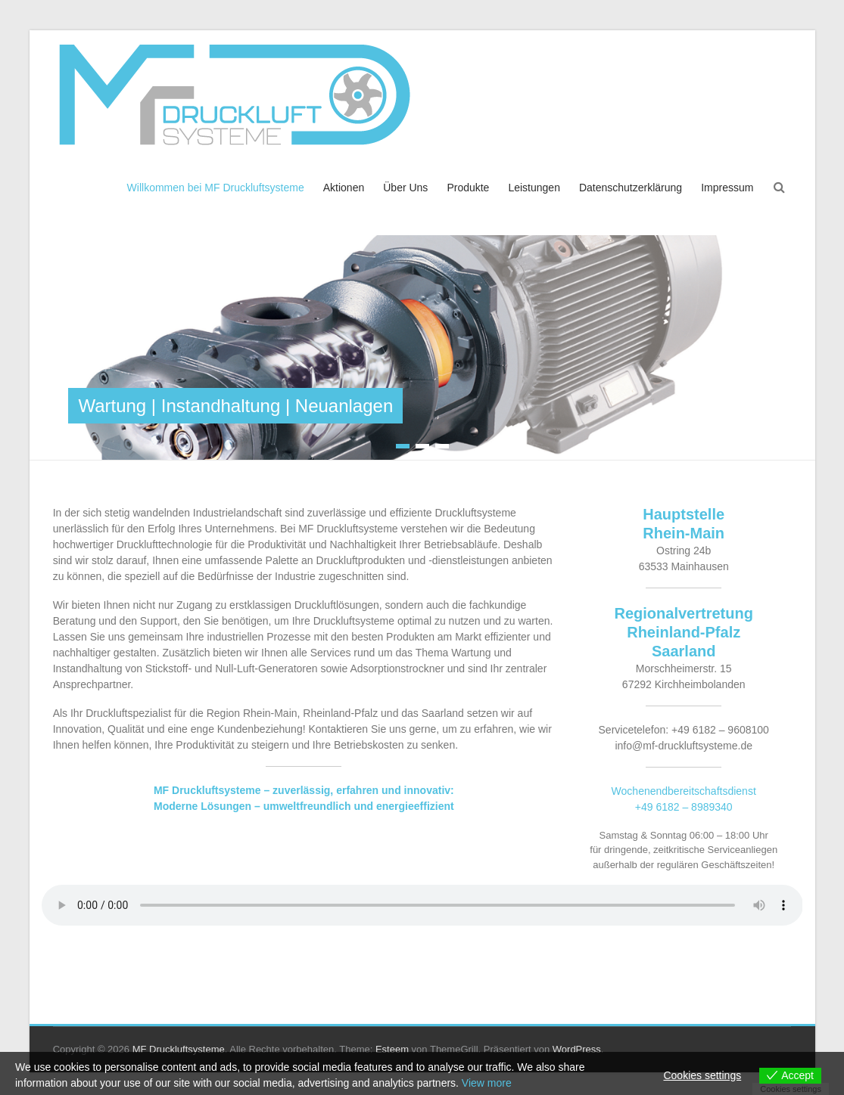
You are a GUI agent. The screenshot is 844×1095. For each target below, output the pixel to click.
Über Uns (405, 187)
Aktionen (343, 187)
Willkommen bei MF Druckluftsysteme (215, 187)
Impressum (727, 187)
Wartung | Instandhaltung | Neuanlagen (235, 406)
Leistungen (534, 187)
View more (487, 1083)
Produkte (468, 187)
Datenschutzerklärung (630, 187)
